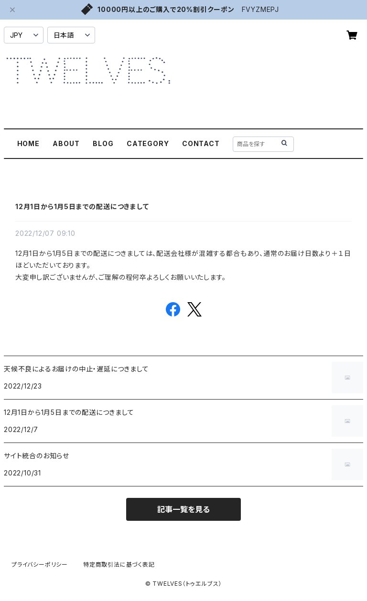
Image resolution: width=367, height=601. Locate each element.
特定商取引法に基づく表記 (119, 564)
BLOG (103, 143)
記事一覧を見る (183, 509)
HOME (28, 143)
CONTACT (201, 143)
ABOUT (66, 143)
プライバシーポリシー (39, 564)
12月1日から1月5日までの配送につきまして (82, 206)
